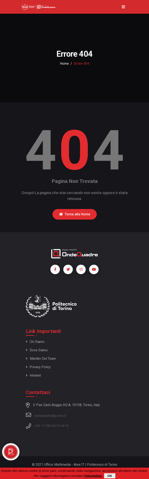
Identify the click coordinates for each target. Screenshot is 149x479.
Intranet (33, 375)
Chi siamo (35, 342)
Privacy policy (38, 367)
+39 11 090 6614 (47, 426)
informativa (93, 476)
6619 (65, 426)
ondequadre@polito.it (46, 415)
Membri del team (41, 359)
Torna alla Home (74, 214)
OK (109, 476)
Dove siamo (37, 350)
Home (64, 64)
